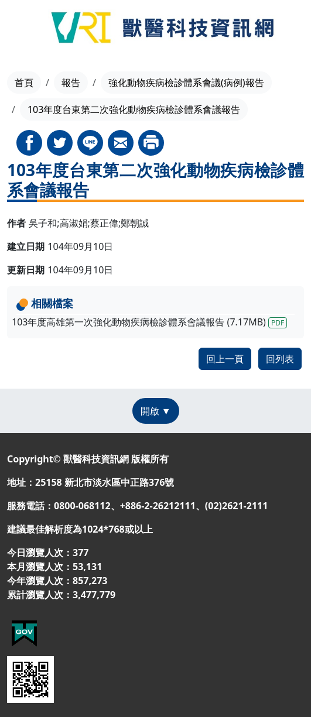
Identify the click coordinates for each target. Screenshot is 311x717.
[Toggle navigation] (23, 29)
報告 (70, 82)
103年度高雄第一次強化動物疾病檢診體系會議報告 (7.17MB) (149, 321)
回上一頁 (225, 358)
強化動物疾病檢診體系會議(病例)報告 (186, 82)
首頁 (24, 82)
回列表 (280, 358)
